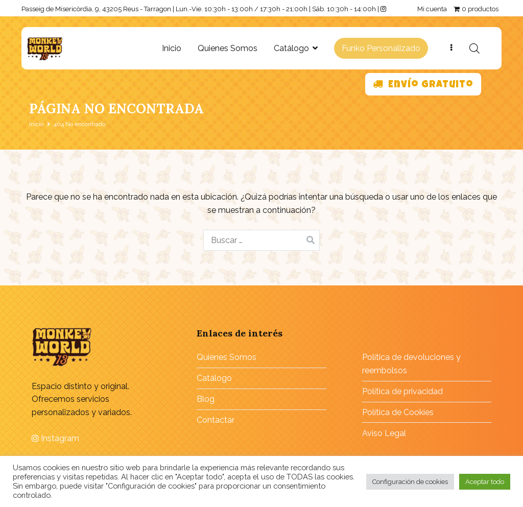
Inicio (171, 48)
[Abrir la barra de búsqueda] (474, 48)
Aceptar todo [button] (484, 482)
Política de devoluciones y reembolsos (411, 363)
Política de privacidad (402, 391)
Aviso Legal (384, 433)
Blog (206, 399)
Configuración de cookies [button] (410, 482)
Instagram (55, 438)
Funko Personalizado (381, 48)
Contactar (215, 420)
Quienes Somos (227, 48)
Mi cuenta (432, 9)
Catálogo (291, 48)
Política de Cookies (398, 412)
